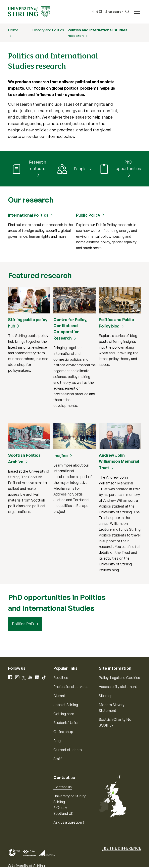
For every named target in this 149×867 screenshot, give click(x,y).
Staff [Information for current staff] (57, 758)
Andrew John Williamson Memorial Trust (119, 461)
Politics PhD (23, 623)
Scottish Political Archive (25, 458)
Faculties (60, 677)
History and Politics (48, 30)
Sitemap (105, 695)
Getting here (63, 713)
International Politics (28, 215)
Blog (57, 740)
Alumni (59, 695)
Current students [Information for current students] (67, 749)
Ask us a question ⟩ (68, 822)
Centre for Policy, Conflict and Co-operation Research (70, 329)
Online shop (63, 731)
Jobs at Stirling (65, 704)
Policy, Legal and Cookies (119, 677)
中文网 (97, 12)
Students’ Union (66, 722)
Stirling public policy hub (27, 323)
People (80, 168)
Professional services (70, 686)
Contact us (62, 787)
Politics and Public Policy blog (116, 323)
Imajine (60, 455)
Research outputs (37, 165)
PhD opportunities (128, 165)
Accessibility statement (118, 686)
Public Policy (88, 215)
